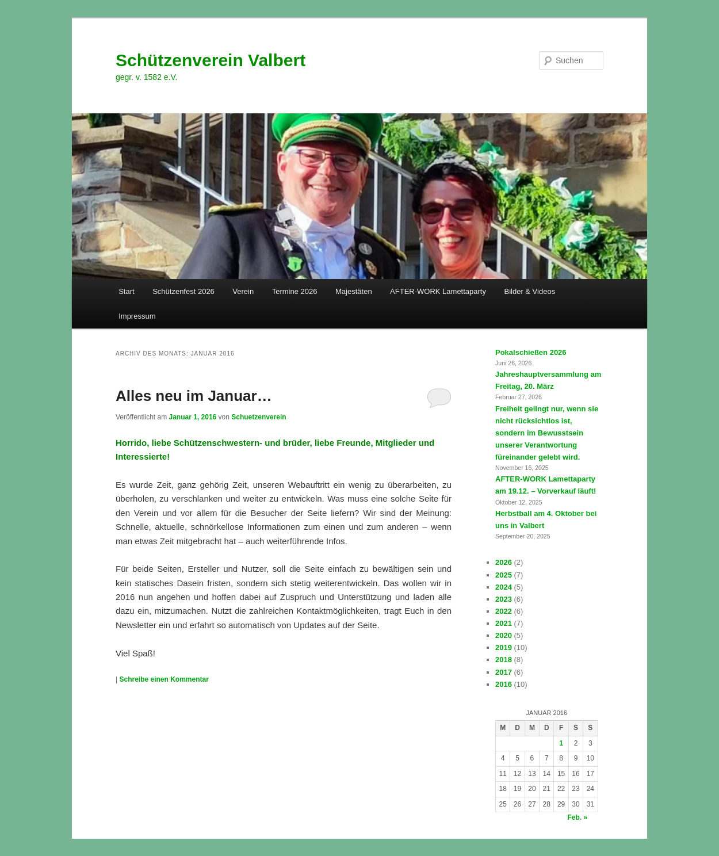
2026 (503, 562)
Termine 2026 (295, 291)
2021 (503, 623)
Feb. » (578, 817)
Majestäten (353, 291)
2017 (503, 672)
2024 (503, 587)
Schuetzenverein (258, 417)
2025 (503, 575)
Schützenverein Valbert (210, 60)
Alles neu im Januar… (194, 395)
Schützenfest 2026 (183, 291)
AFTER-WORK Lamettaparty (438, 291)
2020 (503, 635)
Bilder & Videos (529, 291)
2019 (503, 647)
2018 (503, 659)
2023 (503, 599)
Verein (243, 291)
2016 (503, 684)
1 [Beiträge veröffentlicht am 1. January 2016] (561, 743)
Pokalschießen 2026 (531, 352)
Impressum (136, 316)
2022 (503, 611)
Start (126, 291)
